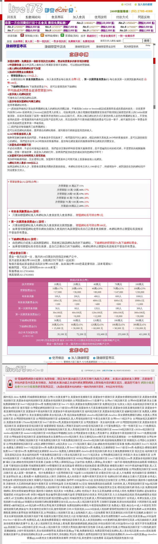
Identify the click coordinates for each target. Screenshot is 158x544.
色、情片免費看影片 (78, 469)
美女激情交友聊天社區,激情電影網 (47, 509)
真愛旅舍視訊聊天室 (113, 411)
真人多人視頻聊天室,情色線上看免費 (50, 523)
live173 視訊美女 (91, 454)
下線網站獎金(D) (20, 86)
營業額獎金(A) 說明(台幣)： (24, 181)
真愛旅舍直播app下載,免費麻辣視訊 (75, 530)
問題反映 (144, 17)
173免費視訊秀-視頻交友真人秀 (36, 458)
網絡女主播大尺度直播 (135, 476)
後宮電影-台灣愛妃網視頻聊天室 (37, 407)
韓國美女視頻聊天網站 (37, 501)
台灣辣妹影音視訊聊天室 (22, 436)
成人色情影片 (74, 476)
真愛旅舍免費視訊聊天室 (88, 404)
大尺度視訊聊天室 (15, 429)
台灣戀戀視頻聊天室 (24, 418)
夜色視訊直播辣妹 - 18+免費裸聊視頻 (126, 436)
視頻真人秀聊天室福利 (69, 425)
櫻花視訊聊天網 (125, 487)
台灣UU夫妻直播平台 (58, 397)
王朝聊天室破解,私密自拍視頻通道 (118, 501)
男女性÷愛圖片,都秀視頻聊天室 (86, 534)
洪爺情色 (61, 476)
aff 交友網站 (17, 498)
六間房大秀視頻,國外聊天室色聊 (78, 527)
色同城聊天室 (139, 472)
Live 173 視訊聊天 (77, 444)
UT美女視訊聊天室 (72, 454)
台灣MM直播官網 (137, 400)
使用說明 (101, 17)
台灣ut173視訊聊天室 (116, 400)
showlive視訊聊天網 (97, 415)
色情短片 (87, 491)
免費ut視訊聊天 (133, 444)
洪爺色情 (11, 483)
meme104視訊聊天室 (123, 429)
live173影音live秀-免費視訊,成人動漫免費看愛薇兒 (34, 519)
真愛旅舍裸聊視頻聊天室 (128, 397)
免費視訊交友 (109, 404)
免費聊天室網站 (135, 491)
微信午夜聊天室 (39, 483)
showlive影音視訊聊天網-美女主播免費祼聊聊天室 (107, 451)
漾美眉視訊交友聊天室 (106, 480)
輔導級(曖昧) (52, 35)
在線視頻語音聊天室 (143, 404)
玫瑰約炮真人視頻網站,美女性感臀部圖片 (98, 516)
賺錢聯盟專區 (105, 357)
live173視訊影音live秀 (31, 404)
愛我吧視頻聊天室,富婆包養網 (125, 509)
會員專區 (57, 17)
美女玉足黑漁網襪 (101, 491)
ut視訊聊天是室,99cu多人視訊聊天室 (41, 527)
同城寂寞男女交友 (107, 487)
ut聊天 (7, 498)
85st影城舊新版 (120, 469)
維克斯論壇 (68, 465)
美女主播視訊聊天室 (101, 429)
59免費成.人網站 (72, 491)
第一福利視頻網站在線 (20, 487)
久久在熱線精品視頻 (123, 494)
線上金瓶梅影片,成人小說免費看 (88, 512)
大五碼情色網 (23, 483)
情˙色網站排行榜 (113, 476)
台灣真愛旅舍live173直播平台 (88, 400)
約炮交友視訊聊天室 (36, 429)
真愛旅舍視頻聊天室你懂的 (57, 400)
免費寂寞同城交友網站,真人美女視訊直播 (117, 530)
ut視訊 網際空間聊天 (44, 444)
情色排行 (121, 498)
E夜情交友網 (44, 498)
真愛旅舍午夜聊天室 (104, 397)
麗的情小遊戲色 (44, 491)
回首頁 (11, 17)
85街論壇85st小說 (83, 480)
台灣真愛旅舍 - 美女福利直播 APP (102, 422)
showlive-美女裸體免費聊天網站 (125, 415)
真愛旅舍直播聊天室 (81, 397)
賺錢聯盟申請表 (55, 46)
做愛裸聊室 (50, 425)
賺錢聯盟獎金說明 (105, 46)
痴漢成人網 (31, 498)
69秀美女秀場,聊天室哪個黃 (51, 505)
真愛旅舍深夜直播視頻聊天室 (128, 407)
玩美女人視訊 (124, 404)
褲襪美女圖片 (117, 465)
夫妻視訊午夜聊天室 (56, 469)
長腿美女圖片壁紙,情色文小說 (60, 516)
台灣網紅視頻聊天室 (27, 440)
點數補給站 (33, 17)
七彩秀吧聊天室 (64, 472)
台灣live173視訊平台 (121, 418)
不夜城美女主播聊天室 (72, 487)
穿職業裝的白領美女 (86, 494)
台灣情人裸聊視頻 (128, 480)
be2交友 (83, 483)
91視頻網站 (91, 487)
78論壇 (77, 472)
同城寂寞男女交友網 (80, 498)
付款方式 (122, 17)
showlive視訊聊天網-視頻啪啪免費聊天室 (104, 440)
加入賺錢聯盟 (80, 357)
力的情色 (117, 483)
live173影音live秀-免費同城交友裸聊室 (28, 451)
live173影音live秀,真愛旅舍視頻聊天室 (63, 422)
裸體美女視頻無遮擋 (86, 465)
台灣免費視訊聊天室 (111, 454)
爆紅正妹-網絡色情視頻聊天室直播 (105, 444)
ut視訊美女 (61, 444)
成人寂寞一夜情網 (23, 472)
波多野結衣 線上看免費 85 (20, 476)
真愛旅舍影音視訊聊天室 (30, 425)
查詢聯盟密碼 (131, 46)
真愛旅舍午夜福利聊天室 (39, 411)
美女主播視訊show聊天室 (92, 436)
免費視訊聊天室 (52, 404)
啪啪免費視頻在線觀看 (100, 483)
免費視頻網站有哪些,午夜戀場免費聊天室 (89, 505)
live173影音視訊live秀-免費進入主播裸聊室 (92, 447)
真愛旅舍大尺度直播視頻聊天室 (95, 407)
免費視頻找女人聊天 (45, 476)
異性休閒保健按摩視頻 (23, 491)
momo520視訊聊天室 (35, 433)
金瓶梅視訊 (64, 418)
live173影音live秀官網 (66, 407)
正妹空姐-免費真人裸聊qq (88, 462)
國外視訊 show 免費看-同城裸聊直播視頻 (25, 397)
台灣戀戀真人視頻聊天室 (46, 487)
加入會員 (79, 17)
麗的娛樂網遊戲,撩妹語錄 (84, 523)
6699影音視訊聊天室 (92, 425)
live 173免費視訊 (147, 425)
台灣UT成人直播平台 (17, 415)
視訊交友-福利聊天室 (146, 451)
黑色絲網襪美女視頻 (146, 494)
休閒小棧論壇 (38, 494)
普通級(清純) (72, 35)
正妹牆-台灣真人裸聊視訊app (59, 462)
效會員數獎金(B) (35, 79)
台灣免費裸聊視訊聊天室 (19, 444)
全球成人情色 (119, 491)
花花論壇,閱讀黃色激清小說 (119, 538)
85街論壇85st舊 (22, 494)
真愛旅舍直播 (13, 422)
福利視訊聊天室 (93, 411)
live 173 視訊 (68, 404)
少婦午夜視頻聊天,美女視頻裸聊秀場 (36, 530)
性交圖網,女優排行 (143, 512)
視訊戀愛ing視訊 (60, 498)
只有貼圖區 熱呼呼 (64, 480)
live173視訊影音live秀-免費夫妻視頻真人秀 (46, 447)
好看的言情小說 (107, 472)
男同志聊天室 (105, 494)
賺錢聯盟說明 (82, 46)
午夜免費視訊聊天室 (49, 440)
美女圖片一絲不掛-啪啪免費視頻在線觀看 (125, 462)
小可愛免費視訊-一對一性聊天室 (121, 425)
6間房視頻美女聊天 (23, 480)
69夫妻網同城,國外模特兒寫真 (119, 519)
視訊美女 (58, 491)
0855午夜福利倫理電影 (137, 465)
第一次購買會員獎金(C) (96, 79)
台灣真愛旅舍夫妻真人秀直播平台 (91, 433)
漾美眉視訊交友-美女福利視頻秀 (22, 454)
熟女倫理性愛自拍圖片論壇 (60, 494)
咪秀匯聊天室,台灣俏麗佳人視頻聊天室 (49, 512)
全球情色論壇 (56, 483)
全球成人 (132, 498)
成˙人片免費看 (123, 472)
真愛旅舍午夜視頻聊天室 (123, 433)
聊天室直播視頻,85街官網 (119, 512)
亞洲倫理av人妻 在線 (101, 469)
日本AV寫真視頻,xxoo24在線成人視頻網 (87, 509)
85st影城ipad (17, 501)
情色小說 (140, 487)
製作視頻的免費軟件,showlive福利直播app (125, 534)
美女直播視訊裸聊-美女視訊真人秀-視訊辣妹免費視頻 (57, 415)
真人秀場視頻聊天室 (82, 418)
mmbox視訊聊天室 (13, 433)
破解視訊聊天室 (133, 411)
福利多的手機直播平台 (32, 469)
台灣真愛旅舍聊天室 (64, 458)
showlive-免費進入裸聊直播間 (65, 451)
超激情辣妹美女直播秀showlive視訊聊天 (57, 436)
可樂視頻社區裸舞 (18, 465)
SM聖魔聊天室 (54, 465)
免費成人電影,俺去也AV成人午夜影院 (131, 505)
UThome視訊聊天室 (31, 422)
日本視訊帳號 (71, 483)
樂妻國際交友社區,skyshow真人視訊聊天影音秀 (74, 501)
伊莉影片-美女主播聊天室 (136, 454)
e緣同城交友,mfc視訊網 (23, 505)
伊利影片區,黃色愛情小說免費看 (86, 538)
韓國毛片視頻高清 (43, 480)
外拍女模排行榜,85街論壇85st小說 (116, 523)
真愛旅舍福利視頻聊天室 (29, 400)
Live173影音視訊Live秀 (120, 458)
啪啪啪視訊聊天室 (57, 429)
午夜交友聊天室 (101, 418)
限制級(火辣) (32, 35)
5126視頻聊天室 (89, 472)
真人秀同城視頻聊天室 (104, 498)
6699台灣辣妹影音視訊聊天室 (91, 458)
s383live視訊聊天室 (144, 429)
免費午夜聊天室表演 (93, 476)
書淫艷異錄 (103, 465)
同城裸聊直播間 (37, 465)
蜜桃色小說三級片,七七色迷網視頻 (80, 362)
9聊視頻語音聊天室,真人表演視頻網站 (82, 519)
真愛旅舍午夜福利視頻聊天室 (68, 411)
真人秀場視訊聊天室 (78, 429)
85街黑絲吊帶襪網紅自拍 (59, 433)
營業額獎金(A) (18, 75)
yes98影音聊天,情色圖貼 (56, 534)
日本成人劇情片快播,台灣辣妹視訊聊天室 (118, 527)
